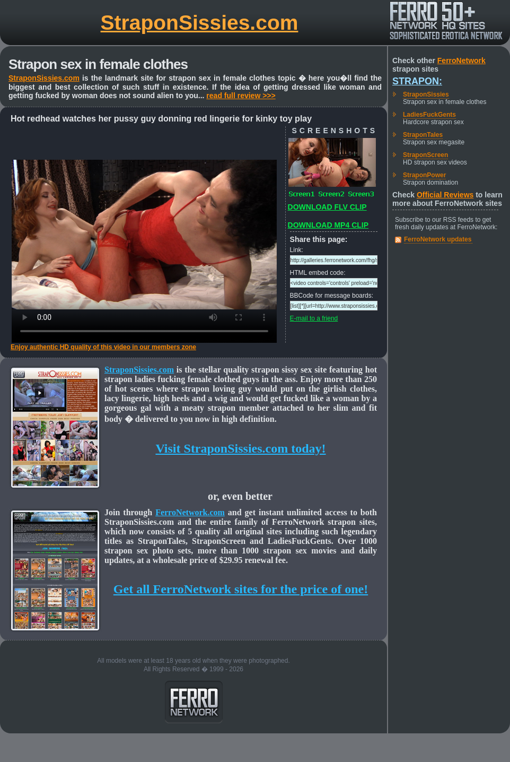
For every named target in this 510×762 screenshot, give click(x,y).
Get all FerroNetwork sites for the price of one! (240, 589)
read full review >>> (240, 95)
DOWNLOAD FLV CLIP (327, 207)
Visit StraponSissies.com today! (240, 448)
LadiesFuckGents (429, 114)
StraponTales (423, 134)
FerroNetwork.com (190, 512)
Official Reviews (445, 194)
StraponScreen (425, 155)
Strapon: (417, 81)
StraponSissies (426, 94)
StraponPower (424, 175)
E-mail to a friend (314, 318)
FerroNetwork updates (437, 239)
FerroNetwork (461, 60)
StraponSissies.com (199, 22)
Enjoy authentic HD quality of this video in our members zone (103, 347)
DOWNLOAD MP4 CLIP (328, 225)
